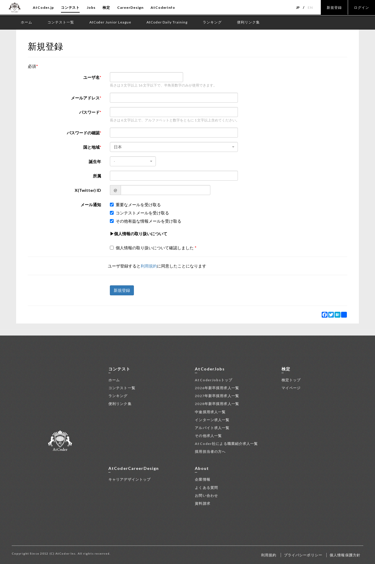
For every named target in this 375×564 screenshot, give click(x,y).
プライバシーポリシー (303, 555)
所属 (97, 175)
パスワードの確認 (83, 132)
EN (310, 7)
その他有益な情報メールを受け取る (145, 221)
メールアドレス (85, 97)
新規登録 (334, 7)
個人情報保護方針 (345, 555)
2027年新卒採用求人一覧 (217, 396)
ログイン (361, 7)
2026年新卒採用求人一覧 (217, 388)
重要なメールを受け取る (135, 204)
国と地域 (91, 147)
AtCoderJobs (209, 368)
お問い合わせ (206, 495)
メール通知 (91, 204)
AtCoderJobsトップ (213, 380)
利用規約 (149, 265)
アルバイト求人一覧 (212, 428)
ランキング (118, 396)
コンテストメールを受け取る (139, 212)
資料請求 (202, 503)
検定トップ (291, 380)
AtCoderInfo (163, 7)
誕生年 (95, 161)
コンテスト (70, 7)
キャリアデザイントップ (129, 479)
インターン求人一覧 (212, 420)
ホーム (114, 380)
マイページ (291, 388)
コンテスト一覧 (121, 388)
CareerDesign (130, 7)
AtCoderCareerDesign (133, 468)
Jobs (91, 7)
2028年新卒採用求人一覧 (217, 404)
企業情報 (202, 479)
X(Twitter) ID (88, 190)
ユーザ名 (91, 77)
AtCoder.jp (43, 7)
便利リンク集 (120, 404)
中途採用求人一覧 (210, 412)
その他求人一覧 (208, 435)
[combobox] (174, 147)
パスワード (89, 112)
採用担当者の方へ (210, 451)
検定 (106, 7)
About (202, 468)
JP (298, 7)
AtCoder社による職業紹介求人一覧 (226, 443)
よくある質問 (206, 487)
